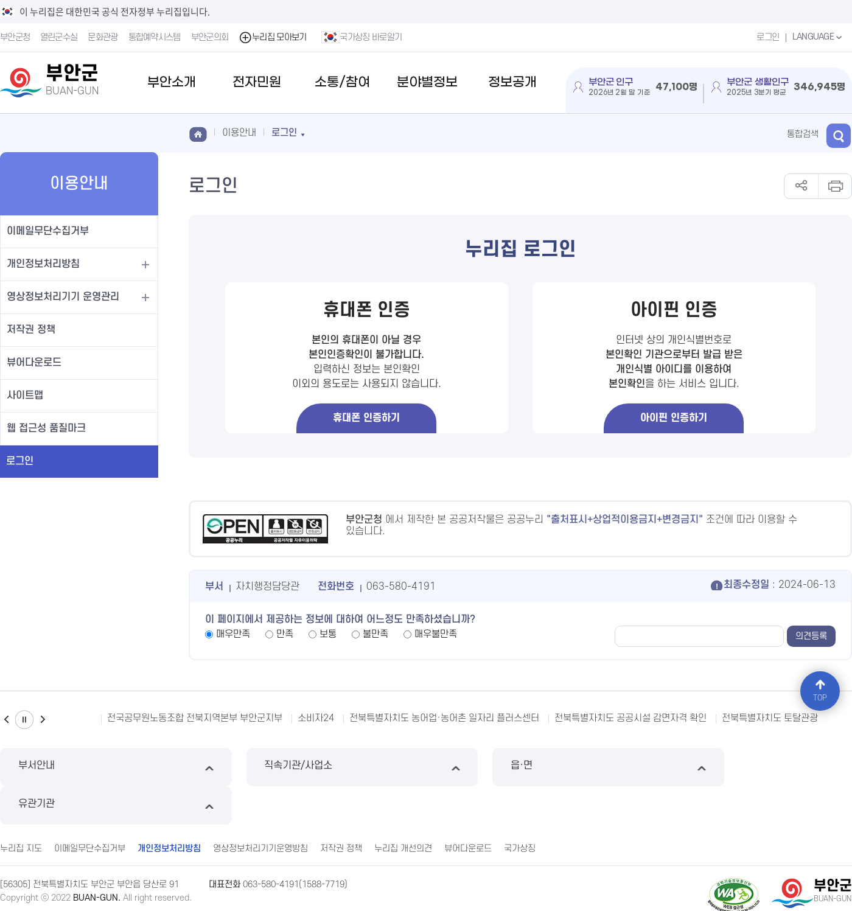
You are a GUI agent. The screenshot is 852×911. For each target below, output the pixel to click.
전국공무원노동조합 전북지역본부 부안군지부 (194, 718)
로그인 (767, 37)
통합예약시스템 (154, 37)
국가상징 (520, 810)
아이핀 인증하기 (673, 418)
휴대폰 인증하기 (366, 418)
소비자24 (316, 718)
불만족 (375, 634)
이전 (6, 720)
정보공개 (512, 82)
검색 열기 (840, 133)
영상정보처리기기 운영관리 (63, 296)
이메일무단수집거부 (48, 231)
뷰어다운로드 (34, 362)
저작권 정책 (31, 329)
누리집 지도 (21, 810)
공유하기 (801, 186)
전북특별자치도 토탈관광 (770, 718)
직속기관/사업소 (317, 767)
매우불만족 (435, 634)
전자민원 (256, 82)
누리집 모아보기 (273, 37)
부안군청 (15, 37)
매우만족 (233, 634)
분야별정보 (427, 82)
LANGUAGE (818, 37)
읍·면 (534, 767)
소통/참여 (342, 82)
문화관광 (103, 37)
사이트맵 (25, 395)
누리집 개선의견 (403, 810)
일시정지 (24, 720)
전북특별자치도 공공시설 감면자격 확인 (630, 718)
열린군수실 (59, 37)
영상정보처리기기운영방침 (260, 810)
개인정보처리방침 (43, 264)
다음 (43, 720)
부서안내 (100, 767)
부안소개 (171, 82)
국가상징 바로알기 (362, 37)
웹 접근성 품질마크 (46, 428)
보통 (328, 634)
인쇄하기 (834, 186)
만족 (284, 634)
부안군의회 (210, 37)
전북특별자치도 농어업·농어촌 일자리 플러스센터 (444, 718)
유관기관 (751, 767)
